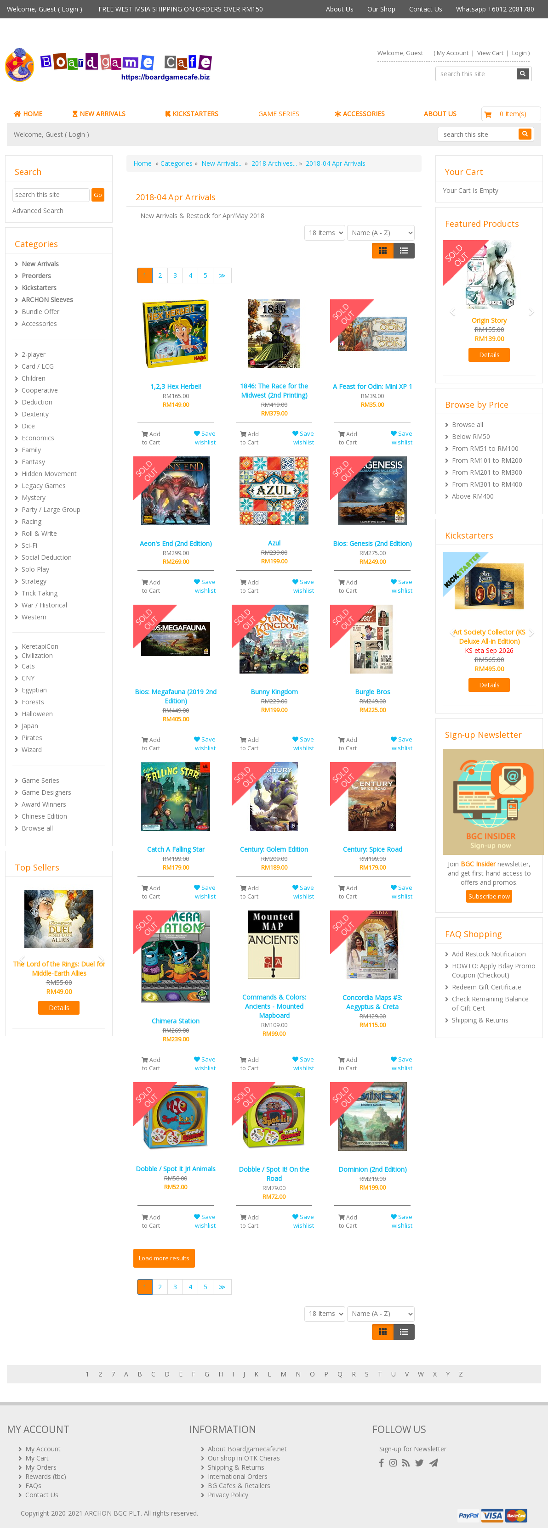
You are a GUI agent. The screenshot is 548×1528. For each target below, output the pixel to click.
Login (70, 9)
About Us (340, 9)
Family (31, 449)
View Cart (490, 53)
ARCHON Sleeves (47, 299)
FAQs (33, 1481)
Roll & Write (39, 533)
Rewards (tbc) (45, 1472)
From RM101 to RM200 (487, 460)
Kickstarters (39, 287)
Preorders (36, 275)
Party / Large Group (51, 509)
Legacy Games (44, 485)
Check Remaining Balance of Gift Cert (490, 1003)
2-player (34, 354)
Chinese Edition (44, 816)
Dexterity (35, 414)
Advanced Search (37, 210)
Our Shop (381, 9)
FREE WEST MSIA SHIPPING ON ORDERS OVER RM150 (180, 9)
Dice (28, 425)
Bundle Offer (40, 311)
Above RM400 (473, 496)
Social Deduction (47, 557)
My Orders (41, 1463)
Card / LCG (38, 366)
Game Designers (46, 792)
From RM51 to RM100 (485, 448)
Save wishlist (205, 437)
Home (142, 163)
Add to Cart (151, 438)
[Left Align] (383, 250)
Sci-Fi (29, 545)
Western (34, 616)
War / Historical (44, 605)
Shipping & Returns (480, 1020)
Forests (33, 701)
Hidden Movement (49, 473)
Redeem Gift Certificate (486, 987)
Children (34, 378)
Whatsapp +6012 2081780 (495, 9)
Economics (38, 437)
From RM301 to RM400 (487, 484)
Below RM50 (471, 436)
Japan (30, 725)
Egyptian (34, 689)
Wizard (32, 749)
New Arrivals (40, 263)
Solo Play (35, 569)
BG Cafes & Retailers (239, 1481)
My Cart (37, 1454)
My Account (452, 53)
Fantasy (33, 461)
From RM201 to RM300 (487, 472)
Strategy (34, 581)
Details (59, 1007)
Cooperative (40, 390)
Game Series (40, 780)
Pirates (32, 737)
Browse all (37, 828)
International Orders (238, 1472)
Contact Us (425, 9)
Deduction (37, 402)
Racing (31, 521)
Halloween (37, 713)
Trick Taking (39, 593)
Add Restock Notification (489, 953)
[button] (19, 955)
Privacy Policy (228, 1491)
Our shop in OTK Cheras (244, 1454)
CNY (28, 678)
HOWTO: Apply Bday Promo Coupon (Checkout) (494, 970)
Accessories (39, 323)
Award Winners (44, 804)
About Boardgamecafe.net (247, 1445)
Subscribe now (489, 896)
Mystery (34, 497)
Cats (28, 666)
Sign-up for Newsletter (412, 1445)
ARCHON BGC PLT (113, 1509)
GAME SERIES (278, 113)
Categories (176, 163)
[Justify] (404, 250)
